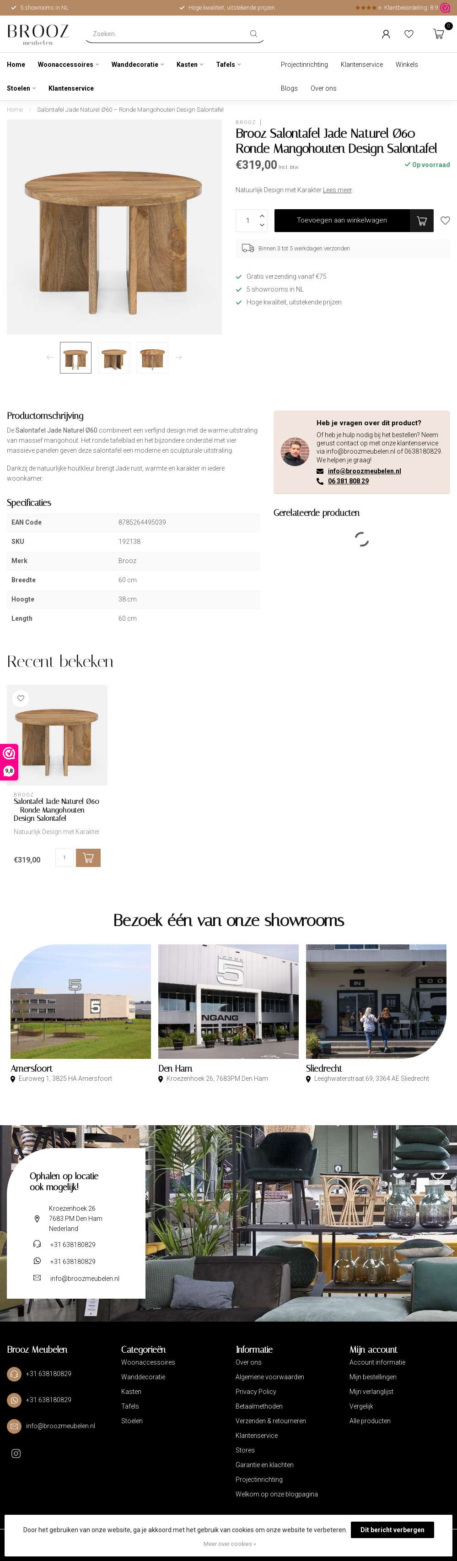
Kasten (187, 64)
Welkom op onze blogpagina (277, 1494)
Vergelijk (361, 1406)
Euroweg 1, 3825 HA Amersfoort (64, 1078)
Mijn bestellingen (373, 1377)
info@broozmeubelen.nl (364, 471)
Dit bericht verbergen (392, 1530)
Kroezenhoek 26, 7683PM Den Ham (216, 1078)
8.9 (434, 7)
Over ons (324, 88)
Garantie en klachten (265, 1465)
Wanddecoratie (135, 64)
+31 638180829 (73, 1244)
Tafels (225, 64)
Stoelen (18, 88)
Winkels (407, 64)
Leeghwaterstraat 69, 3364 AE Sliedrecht (371, 1078)
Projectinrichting (304, 64)
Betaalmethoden (259, 1406)
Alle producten (370, 1421)
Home (16, 64)
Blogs (289, 88)
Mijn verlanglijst (371, 1391)
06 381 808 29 (348, 481)
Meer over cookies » (230, 1543)
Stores (245, 1450)
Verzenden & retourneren (271, 1421)
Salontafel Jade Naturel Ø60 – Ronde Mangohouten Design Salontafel (130, 109)
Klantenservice (71, 88)
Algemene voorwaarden (270, 1377)
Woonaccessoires (65, 64)
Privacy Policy (256, 1391)
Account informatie (377, 1362)
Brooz (246, 122)
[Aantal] (64, 858)
